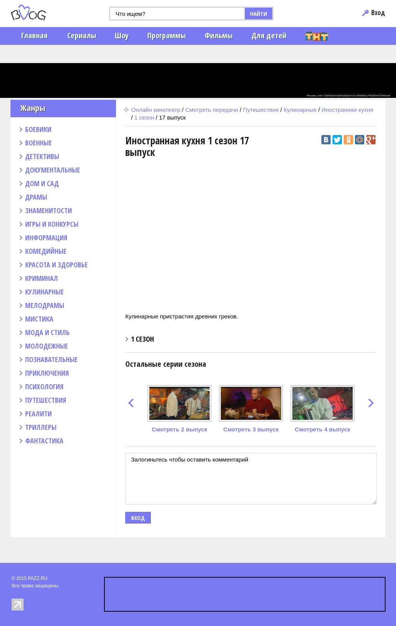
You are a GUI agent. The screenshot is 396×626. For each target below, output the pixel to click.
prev (131, 403)
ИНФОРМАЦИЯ (46, 237)
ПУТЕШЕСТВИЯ (45, 400)
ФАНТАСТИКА (44, 440)
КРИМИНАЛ (41, 278)
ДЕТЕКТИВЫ (42, 156)
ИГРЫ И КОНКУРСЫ (52, 224)
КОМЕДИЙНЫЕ (46, 251)
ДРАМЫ (36, 197)
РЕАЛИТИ (38, 413)
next (371, 403)
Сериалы (81, 35)
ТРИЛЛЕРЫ (40, 427)
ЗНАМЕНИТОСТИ (48, 210)
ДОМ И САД (42, 183)
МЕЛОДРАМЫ (44, 305)
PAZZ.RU (37, 578)
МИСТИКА (39, 318)
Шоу (122, 35)
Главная (34, 35)
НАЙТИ (258, 13)
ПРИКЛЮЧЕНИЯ (47, 373)
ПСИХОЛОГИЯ (44, 386)
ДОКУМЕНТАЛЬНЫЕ (52, 169)
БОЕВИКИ (38, 129)
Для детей (269, 35)
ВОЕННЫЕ (38, 142)
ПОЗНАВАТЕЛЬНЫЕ (51, 359)
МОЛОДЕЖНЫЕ (46, 346)
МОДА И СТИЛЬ (47, 332)
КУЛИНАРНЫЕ (44, 291)
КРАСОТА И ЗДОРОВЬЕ (56, 264)
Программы (166, 35)
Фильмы (219, 35)
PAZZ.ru (40, 13)
